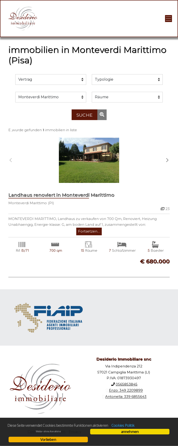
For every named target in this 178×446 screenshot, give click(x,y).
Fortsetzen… (89, 231)
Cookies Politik (122, 425)
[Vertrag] (50, 79)
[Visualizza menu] (168, 18)
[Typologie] (127, 79)
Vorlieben (48, 439)
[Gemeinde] (50, 97)
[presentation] (10, 160)
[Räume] (127, 97)
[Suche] (84, 114)
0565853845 (126, 384)
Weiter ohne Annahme (48, 431)
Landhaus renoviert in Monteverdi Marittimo (61, 195)
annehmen (130, 431)
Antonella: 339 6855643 (125, 397)
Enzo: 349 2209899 (126, 390)
